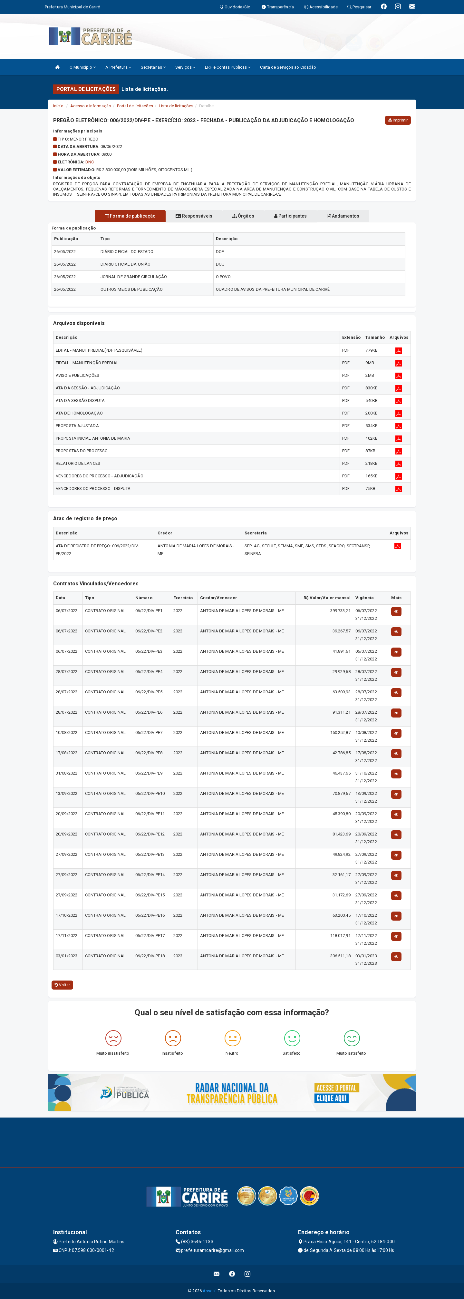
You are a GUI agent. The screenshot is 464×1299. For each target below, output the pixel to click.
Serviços (185, 67)
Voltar (62, 985)
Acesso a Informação (90, 105)
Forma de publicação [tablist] (116, 216)
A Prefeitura (118, 67)
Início (58, 105)
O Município (83, 67)
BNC (89, 162)
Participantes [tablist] (297, 216)
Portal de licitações (135, 105)
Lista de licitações (176, 105)
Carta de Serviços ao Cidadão (288, 67)
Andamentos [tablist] (357, 216)
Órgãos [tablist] (243, 216)
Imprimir (398, 120)
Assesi (209, 1290)
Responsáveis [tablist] (187, 216)
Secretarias (153, 67)
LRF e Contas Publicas (227, 67)
